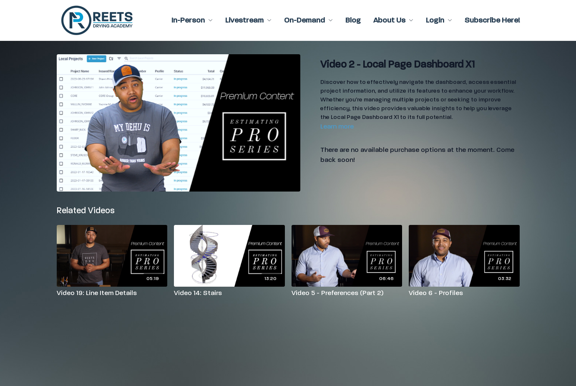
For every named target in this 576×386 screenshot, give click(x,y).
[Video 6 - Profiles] (464, 293)
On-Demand (308, 20)
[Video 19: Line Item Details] (112, 293)
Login (439, 20)
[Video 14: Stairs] (229, 293)
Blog (353, 20)
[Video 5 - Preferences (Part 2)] (347, 293)
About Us (393, 20)
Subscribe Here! (492, 20)
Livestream (248, 20)
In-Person (192, 20)
